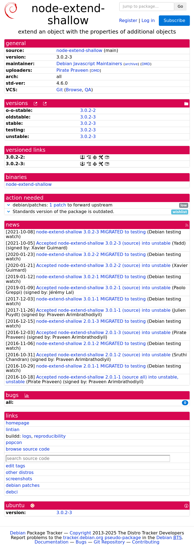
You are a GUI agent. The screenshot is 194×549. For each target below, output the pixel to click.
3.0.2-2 (88, 110)
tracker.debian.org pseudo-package (102, 537)
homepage (17, 423)
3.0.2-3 (88, 117)
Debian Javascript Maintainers (89, 63)
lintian (13, 429)
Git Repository (109, 542)
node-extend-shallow (79, 50)
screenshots (19, 478)
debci (12, 492)
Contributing (146, 542)
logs (26, 436)
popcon (14, 442)
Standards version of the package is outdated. (97, 211)
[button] (8, 205)
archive (131, 64)
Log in (148, 20)
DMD (146, 64)
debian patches (23, 485)
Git (59, 89)
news (13, 225)
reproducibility (50, 436)
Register (128, 20)
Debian (18, 533)
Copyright (80, 533)
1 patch (57, 205)
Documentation (51, 542)
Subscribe (174, 20)
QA (88, 89)
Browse (74, 89)
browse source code (27, 449)
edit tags (15, 465)
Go (180, 6)
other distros (20, 472)
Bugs (81, 542)
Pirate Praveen (72, 70)
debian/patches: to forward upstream (97, 205)
